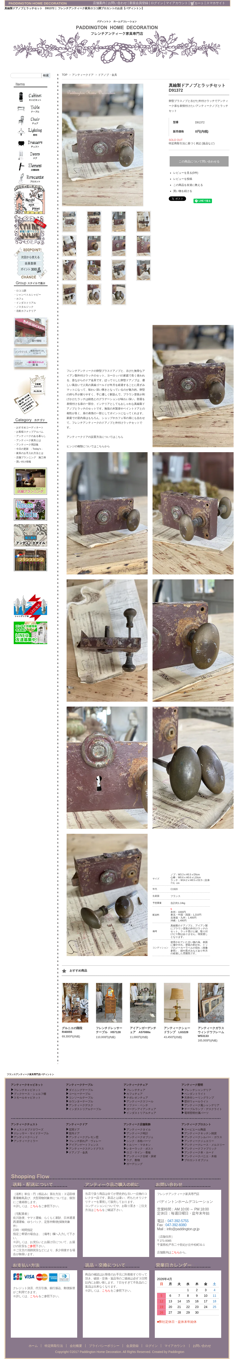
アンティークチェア (136, 1084)
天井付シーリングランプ (199, 1097)
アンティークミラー (26, 1141)
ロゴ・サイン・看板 (138, 1152)
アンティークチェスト (24, 1124)
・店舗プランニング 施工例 (30, 457)
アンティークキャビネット (27, 1084)
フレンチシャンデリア (197, 1090)
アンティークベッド (26, 1137)
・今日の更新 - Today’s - (28, 448)
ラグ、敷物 (133, 1160)
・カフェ (19, 298)
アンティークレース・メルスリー (204, 1144)
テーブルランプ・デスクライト (203, 1109)
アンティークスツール (139, 1101)
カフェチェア (134, 1093)
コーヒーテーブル (79, 1093)
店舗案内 (99, 3)
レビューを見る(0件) (185, 172)
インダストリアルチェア (141, 1112)
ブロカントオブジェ (196, 1160)
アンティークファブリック (200, 1148)
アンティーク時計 (137, 1133)
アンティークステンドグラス (86, 1148)
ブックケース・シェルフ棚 (30, 1093)
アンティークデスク (81, 1105)
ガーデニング (134, 1163)
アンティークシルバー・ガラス (203, 1137)
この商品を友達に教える (188, 185)
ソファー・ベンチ (137, 1105)
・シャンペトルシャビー (27, 294)
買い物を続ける (182, 191)
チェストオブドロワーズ (28, 1129)
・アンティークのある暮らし (30, 436)
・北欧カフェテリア (25, 310)
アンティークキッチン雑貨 (200, 1133)
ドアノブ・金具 (107, 74)
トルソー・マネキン (138, 1144)
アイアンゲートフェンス (84, 1144)
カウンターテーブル (81, 1101)
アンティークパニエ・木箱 (200, 1156)
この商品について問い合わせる (199, 161)
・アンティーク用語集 (26, 444)
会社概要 (76, 1345)
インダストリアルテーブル (85, 1109)
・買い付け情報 (22, 461)
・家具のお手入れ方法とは (28, 453)
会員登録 (132, 1345)
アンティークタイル (138, 1129)
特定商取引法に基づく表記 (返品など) (191, 143)
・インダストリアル (25, 302)
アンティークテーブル (79, 1084)
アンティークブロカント (196, 1124)
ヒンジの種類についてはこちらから (88, 446)
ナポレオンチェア (137, 1097)
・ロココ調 (20, 290)
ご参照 (31, 1246)
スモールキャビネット (27, 1097)
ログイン (157, 3)
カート (197, 3)
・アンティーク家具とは (27, 440)
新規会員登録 (138, 3)
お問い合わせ (117, 3)
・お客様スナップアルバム (28, 431)
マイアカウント (177, 3)
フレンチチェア (135, 1090)
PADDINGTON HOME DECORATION (38, 3)
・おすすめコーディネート (28, 427)
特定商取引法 (54, 1345)
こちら (34, 1206)
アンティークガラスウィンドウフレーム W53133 (212, 1032)
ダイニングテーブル (81, 1090)
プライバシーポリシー (104, 1345)
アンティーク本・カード (199, 1152)
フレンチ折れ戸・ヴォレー (85, 1141)
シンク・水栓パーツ (138, 1141)
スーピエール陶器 (195, 1129)
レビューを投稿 (182, 178)
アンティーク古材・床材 (141, 1156)
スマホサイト (215, 3)
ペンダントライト (195, 1093)
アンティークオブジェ (139, 1137)
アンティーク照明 (192, 1084)
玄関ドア (74, 1129)
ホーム (33, 1345)
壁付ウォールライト (196, 1101)
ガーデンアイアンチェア (141, 1109)
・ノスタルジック (24, 306)
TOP (64, 74)
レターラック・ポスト (139, 1148)
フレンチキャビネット (27, 1090)
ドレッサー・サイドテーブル (31, 1133)
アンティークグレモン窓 (84, 1137)
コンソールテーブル (81, 1097)
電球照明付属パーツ (196, 1112)
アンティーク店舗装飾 (137, 1124)
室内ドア (74, 1133)
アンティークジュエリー (199, 1141)
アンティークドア (83, 74)
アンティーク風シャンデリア (201, 1105)
